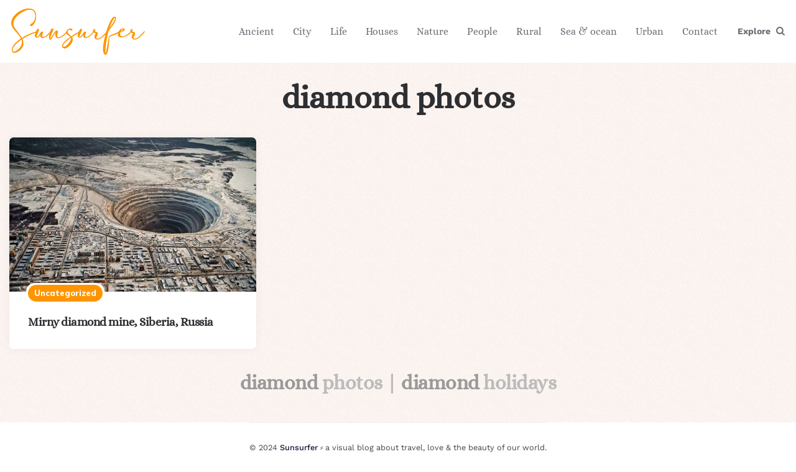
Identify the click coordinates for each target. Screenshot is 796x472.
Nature (432, 31)
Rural (529, 31)
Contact (700, 31)
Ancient (256, 31)
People (482, 31)
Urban (650, 31)
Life (338, 31)
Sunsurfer (299, 447)
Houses (382, 31)
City (302, 31)
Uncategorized (65, 293)
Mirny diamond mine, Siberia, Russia (120, 321)
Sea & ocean (588, 31)
